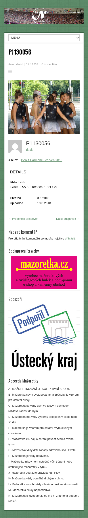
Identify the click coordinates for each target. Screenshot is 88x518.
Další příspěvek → (68, 218)
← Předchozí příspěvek (23, 218)
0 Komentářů (49, 64)
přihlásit (70, 238)
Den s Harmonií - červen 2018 (41, 160)
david (19, 64)
